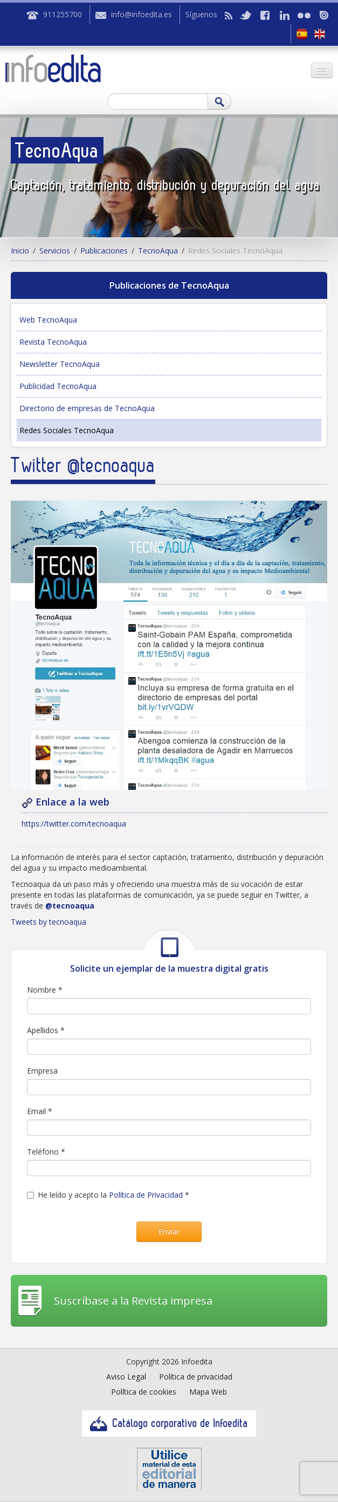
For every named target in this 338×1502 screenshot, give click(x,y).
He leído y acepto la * (108, 1195)
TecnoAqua (158, 250)
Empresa (42, 1071)
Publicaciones (104, 250)
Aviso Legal (126, 1376)
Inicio (20, 250)
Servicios (54, 250)
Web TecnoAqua (48, 320)
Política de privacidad (195, 1376)
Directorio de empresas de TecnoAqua (87, 408)
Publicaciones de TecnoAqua (169, 285)
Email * (39, 1111)
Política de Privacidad (146, 1195)
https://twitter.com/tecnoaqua (74, 823)
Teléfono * (46, 1151)
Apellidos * (46, 1030)
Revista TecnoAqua (53, 342)
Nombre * (45, 990)
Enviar (169, 1231)
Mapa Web (208, 1392)
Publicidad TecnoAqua (57, 386)
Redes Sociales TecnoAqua (66, 430)
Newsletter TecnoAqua (59, 364)
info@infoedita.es (141, 14)
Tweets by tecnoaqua (48, 922)
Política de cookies (143, 1392)
